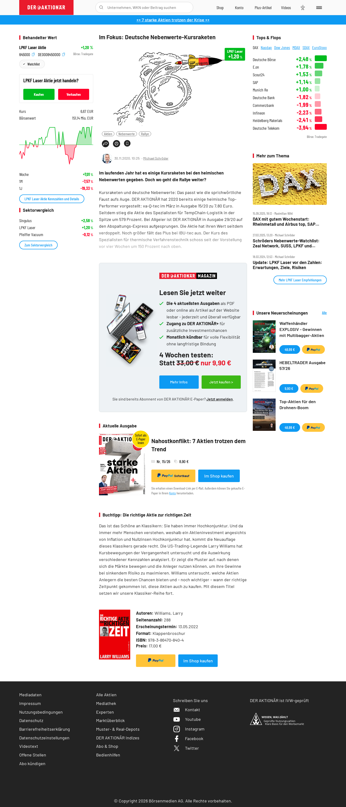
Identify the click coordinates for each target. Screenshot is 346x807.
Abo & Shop (107, 746)
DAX (255, 47)
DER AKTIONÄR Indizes (117, 737)
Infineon (259, 113)
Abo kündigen (32, 763)
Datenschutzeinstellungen (44, 737)
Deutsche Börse (264, 59)
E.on (256, 67)
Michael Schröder (155, 158)
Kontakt (186, 709)
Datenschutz (31, 720)
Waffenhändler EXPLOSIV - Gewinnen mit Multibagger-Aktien (301, 329)
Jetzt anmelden (219, 399)
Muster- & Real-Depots (118, 729)
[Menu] (318, 7)
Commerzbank (263, 105)
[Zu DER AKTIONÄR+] (263, 7)
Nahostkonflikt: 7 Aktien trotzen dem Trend (198, 444)
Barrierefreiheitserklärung (44, 729)
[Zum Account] (239, 7)
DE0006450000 (51, 54)
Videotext (28, 746)
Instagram (188, 728)
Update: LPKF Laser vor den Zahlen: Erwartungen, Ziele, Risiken (287, 265)
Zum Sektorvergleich (38, 245)
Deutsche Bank (264, 97)
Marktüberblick (110, 720)
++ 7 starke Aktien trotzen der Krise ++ (173, 19)
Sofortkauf (173, 475)
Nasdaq (266, 47)
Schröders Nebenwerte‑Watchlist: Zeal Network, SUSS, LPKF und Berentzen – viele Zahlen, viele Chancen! (286, 243)
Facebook (188, 738)
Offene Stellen (32, 754)
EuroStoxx (319, 47)
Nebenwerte (126, 133)
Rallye (145, 133)
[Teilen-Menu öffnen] (105, 143)
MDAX (296, 47)
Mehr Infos (179, 382)
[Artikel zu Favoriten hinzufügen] (127, 143)
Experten (105, 712)
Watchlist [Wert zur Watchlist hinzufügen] (33, 64)
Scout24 (258, 74)
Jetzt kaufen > (221, 382)
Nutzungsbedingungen (41, 712)
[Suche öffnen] (101, 7)
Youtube (187, 719)
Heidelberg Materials (267, 120)
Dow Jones (282, 47)
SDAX (306, 47)
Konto (172, 493)
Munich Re (260, 89)
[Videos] (286, 7)
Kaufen (39, 94)
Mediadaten (30, 694)
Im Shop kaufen (219, 475)
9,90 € (289, 388)
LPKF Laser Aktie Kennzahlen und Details (52, 198)
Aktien (108, 133)
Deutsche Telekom (266, 128)
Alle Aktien (106, 694)
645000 (27, 54)
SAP (255, 82)
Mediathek (106, 703)
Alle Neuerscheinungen (318, 313)
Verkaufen (74, 94)
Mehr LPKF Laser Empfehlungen (300, 280)
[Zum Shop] (220, 7)
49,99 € (290, 349)
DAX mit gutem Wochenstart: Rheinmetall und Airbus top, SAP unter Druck (284, 221)
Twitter (186, 748)
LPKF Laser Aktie (32, 47)
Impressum (30, 703)
